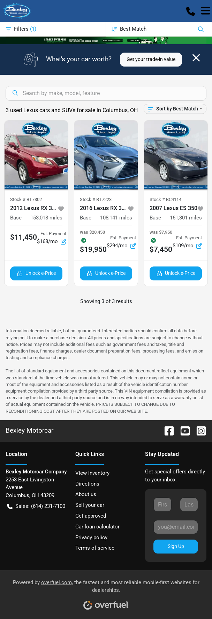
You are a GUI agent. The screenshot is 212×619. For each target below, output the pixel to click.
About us (85, 494)
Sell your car (89, 505)
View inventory (92, 473)
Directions (87, 484)
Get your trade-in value (151, 59)
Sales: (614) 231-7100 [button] (36, 506)
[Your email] (175, 527)
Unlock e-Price (36, 273)
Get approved (90, 516)
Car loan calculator (97, 527)
